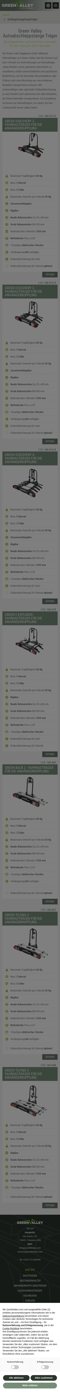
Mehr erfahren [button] (30, 1385)
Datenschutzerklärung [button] (13, 1316)
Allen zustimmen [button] (44, 1378)
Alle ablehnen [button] (16, 1378)
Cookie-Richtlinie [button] (11, 1328)
